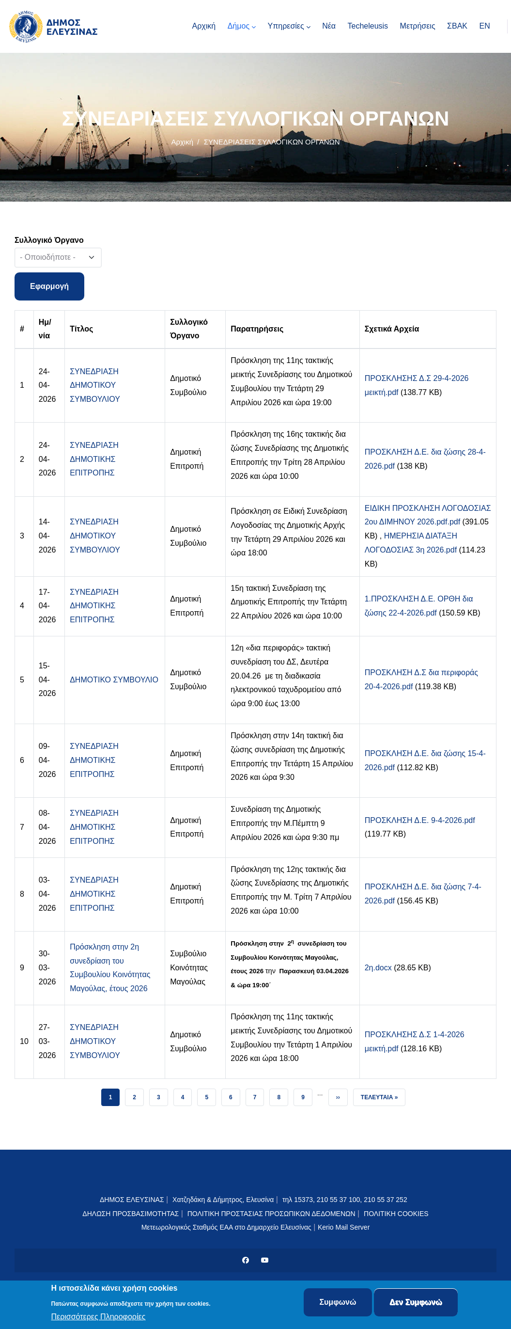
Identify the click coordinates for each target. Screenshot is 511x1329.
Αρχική (182, 142)
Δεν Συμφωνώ (415, 1302)
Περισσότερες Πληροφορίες (98, 1317)
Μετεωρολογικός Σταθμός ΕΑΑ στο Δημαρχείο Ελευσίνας (226, 1227)
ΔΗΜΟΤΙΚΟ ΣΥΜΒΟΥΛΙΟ (114, 680)
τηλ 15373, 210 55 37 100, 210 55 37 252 (345, 1199)
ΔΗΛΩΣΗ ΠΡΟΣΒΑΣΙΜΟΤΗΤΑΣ (130, 1214)
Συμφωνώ (337, 1302)
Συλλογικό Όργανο (49, 240)
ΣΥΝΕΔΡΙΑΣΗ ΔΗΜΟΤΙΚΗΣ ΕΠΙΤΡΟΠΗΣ (94, 459)
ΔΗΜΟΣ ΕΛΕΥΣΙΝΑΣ (132, 1199)
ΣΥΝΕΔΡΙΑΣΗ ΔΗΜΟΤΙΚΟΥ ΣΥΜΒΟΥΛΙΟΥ (95, 385)
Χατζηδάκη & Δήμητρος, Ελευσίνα (223, 1199)
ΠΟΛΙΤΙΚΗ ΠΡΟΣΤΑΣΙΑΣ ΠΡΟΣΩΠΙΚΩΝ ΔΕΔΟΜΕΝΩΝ (271, 1214)
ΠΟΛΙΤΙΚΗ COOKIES (396, 1214)
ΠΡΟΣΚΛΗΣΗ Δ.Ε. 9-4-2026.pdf (420, 820)
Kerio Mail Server (344, 1227)
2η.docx (378, 968)
